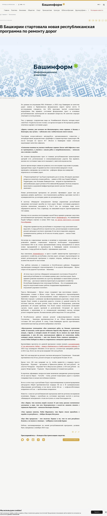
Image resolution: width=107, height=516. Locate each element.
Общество (31, 10)
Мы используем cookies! (11, 510)
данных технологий (13, 514)
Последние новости (97, 10)
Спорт (39, 10)
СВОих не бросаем (67, 10)
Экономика (22, 10)
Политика (14, 10)
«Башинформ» (61, 217)
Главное (6, 10)
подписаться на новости (71, 439)
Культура (57, 10)
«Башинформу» (38, 254)
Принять (96, 512)
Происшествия (47, 10)
